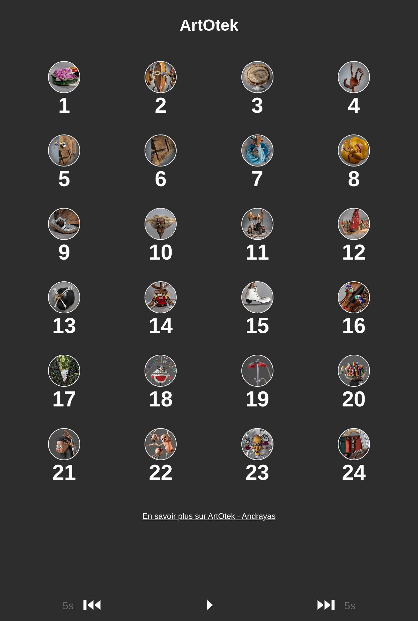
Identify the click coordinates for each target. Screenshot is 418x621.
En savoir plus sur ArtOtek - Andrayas (209, 516)
